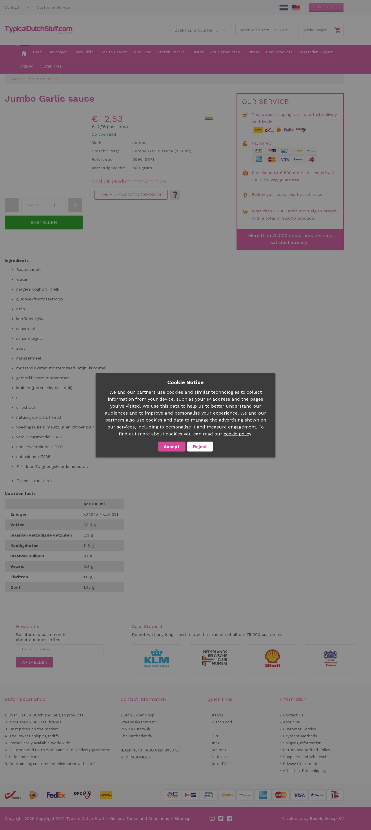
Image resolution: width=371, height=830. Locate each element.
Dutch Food (221, 722)
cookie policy (237, 433)
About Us (291, 722)
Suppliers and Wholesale (306, 757)
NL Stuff (283, 7)
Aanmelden (326, 7)
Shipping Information (302, 743)
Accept (172, 446)
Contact (12, 7)
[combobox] (200, 30)
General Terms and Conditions (139, 818)
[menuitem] (22, 52)
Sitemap (182, 818)
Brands (216, 715)
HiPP (214, 736)
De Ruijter (219, 757)
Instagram (212, 818)
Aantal (34, 205)
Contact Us (293, 715)
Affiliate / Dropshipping (304, 771)
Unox (215, 743)
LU (212, 729)
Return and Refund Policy (306, 750)
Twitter (221, 818)
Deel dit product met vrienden (129, 181)
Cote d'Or (219, 764)
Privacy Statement (300, 764)
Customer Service (53, 7)
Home (15, 79)
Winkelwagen (315, 30)
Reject (200, 446)
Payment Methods (300, 736)
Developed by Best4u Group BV (312, 818)
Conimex (218, 750)
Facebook (230, 818)
